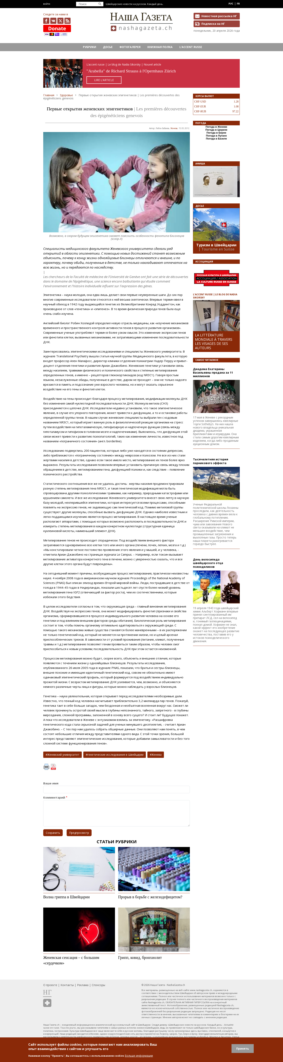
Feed (67, 21)
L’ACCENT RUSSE (190, 47)
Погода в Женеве (216, 126)
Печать (46, 767)
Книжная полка (160, 47)
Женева (173, 128)
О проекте (50, 985)
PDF (53, 767)
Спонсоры (98, 985)
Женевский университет (63, 754)
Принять (242, 1048)
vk (53, 21)
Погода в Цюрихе (216, 129)
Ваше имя (50, 783)
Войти (46, 3)
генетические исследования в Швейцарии (115, 754)
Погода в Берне (216, 132)
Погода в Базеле (216, 138)
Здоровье (66, 95)
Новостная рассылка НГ (219, 16)
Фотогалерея (130, 47)
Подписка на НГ (213, 24)
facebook (46, 21)
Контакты (67, 985)
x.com (60, 21)
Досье (108, 47)
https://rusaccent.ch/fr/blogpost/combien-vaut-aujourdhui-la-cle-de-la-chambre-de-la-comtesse (141, 73)
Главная (48, 95)
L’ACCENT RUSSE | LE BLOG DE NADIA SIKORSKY (215, 296)
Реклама (82, 985)
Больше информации (139, 1055)
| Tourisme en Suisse (216, 249)
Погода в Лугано (216, 135)
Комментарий (54, 797)
